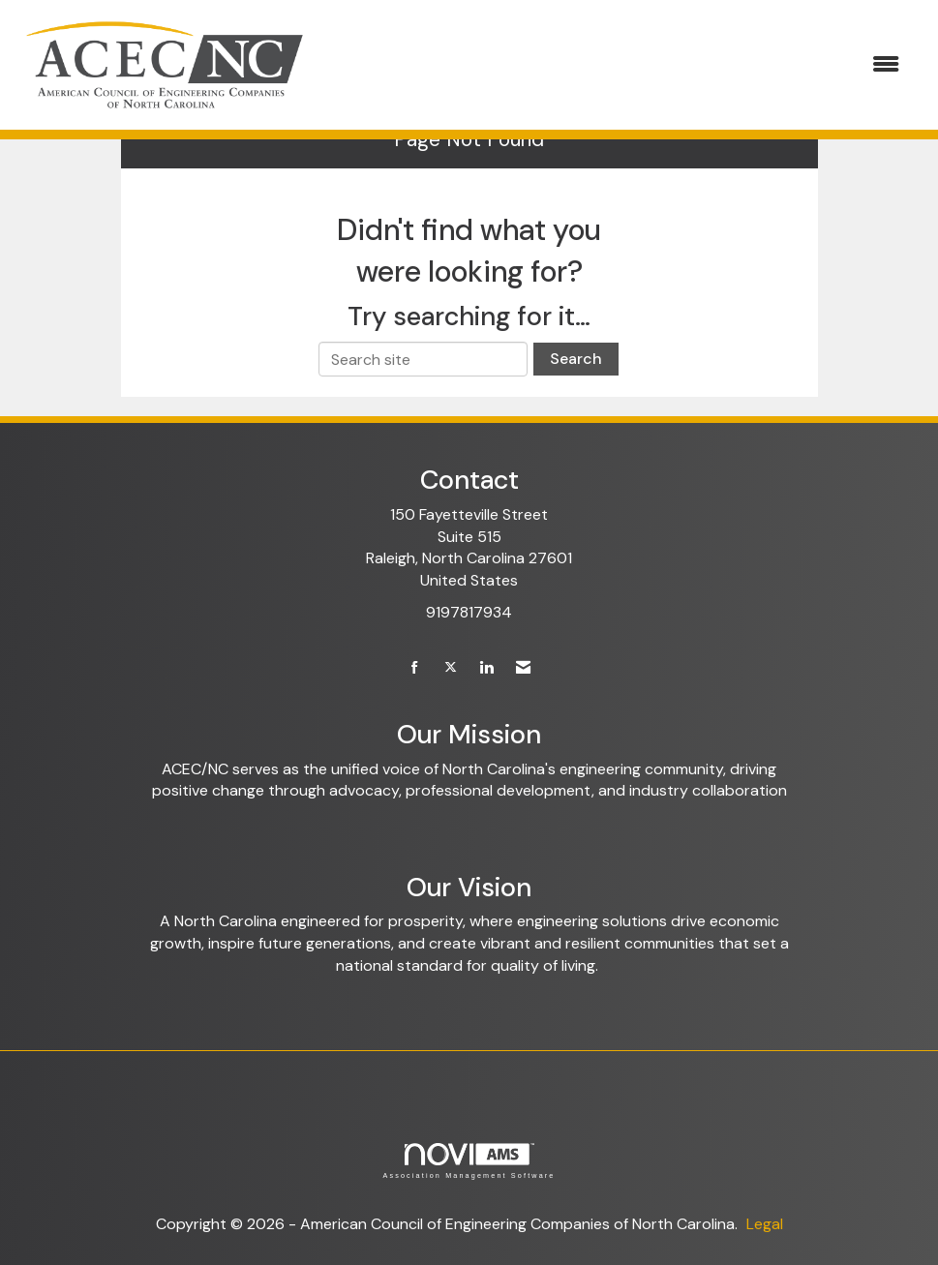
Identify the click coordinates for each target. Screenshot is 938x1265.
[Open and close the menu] (616, 65)
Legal (764, 1224)
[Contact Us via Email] (523, 668)
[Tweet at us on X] (451, 668)
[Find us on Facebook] (415, 668)
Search (576, 358)
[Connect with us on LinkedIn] (486, 668)
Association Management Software (468, 1161)
